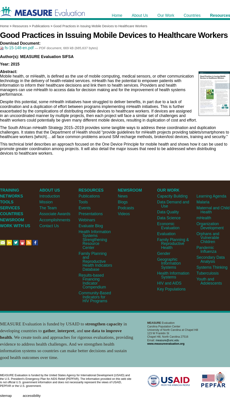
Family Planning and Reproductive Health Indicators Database (95, 261)
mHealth (204, 218)
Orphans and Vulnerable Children (208, 238)
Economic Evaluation (168, 226)
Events (84, 208)
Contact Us (49, 226)
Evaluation (166, 234)
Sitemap (6, 396)
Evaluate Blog (90, 226)
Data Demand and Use (173, 204)
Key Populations (171, 289)
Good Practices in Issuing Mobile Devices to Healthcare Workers (100, 26)
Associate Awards (54, 214)
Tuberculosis (208, 273)
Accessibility (31, 396)
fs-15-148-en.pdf (17, 48)
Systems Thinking (212, 267)
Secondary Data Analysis (211, 259)
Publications (41, 26)
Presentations (90, 214)
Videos (124, 214)
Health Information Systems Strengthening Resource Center (94, 239)
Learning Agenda (211, 196)
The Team (48, 208)
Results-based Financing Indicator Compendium (92, 281)
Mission (46, 202)
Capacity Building (172, 196)
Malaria (203, 202)
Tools (83, 202)
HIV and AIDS (169, 283)
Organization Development (210, 226)
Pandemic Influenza (206, 249)
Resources (20, 26)
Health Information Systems (173, 275)
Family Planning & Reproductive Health (173, 243)
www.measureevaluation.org (166, 343)
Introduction (49, 196)
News (123, 196)
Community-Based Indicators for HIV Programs (94, 297)
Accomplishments (54, 220)
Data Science (169, 218)
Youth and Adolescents (209, 281)
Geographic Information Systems (169, 263)
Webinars (86, 220)
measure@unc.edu (167, 340)
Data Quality (168, 212)
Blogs (123, 202)
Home (4, 26)
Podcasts (126, 208)
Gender (163, 253)
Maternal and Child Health (213, 210)
